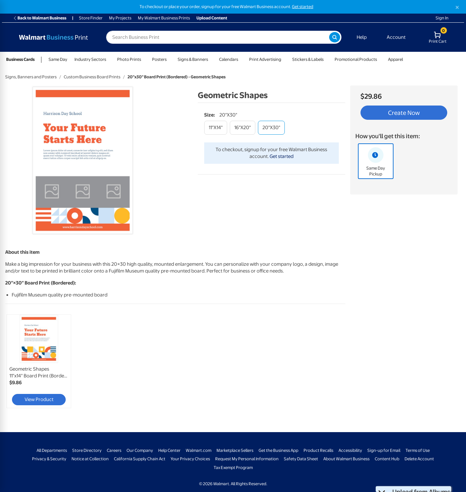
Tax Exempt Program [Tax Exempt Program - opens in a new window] (233, 467)
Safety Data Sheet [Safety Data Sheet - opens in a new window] (301, 458)
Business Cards (20, 59)
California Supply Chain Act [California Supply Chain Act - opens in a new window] (139, 458)
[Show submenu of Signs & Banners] (211, 59)
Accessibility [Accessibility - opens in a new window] (350, 450)
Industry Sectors (90, 59)
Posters (159, 59)
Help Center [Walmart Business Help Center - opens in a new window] (169, 450)
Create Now (404, 112)
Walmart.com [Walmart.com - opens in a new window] (198, 450)
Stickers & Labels (308, 59)
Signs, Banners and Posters (31, 76)
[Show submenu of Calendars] (241, 59)
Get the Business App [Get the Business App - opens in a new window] (278, 450)
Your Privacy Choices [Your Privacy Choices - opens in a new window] (190, 458)
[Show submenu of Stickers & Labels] (326, 59)
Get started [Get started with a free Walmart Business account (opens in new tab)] (302, 6)
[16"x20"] (242, 128)
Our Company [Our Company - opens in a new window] (140, 450)
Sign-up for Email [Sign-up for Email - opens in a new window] (383, 450)
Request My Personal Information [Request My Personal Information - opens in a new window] (247, 458)
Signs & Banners (193, 59)
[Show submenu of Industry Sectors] (109, 59)
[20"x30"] (271, 128)
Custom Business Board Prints (92, 76)
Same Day (58, 59)
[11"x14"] (215, 128)
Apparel (395, 59)
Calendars (228, 59)
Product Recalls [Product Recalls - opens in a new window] (318, 450)
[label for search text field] (217, 37)
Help (362, 37)
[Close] (457, 7)
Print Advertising (265, 59)
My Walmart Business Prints (164, 18)
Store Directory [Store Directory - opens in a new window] (87, 450)
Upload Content (211, 18)
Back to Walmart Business (39, 18)
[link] (39, 361)
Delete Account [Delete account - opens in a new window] (419, 458)
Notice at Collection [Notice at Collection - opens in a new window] (90, 458)
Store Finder (91, 18)
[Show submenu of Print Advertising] (284, 59)
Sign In (442, 18)
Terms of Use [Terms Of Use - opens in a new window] (417, 450)
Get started (282, 156)
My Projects (120, 18)
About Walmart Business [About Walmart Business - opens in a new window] (346, 458)
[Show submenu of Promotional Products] (380, 59)
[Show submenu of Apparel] (406, 59)
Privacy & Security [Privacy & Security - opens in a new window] (49, 458)
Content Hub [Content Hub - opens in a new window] (387, 458)
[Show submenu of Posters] (170, 59)
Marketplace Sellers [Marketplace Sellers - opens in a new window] (234, 450)
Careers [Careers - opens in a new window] (114, 450)
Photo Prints (129, 59)
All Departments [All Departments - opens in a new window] (52, 450)
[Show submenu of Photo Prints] (144, 59)
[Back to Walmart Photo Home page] (53, 37)
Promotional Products (356, 59)
